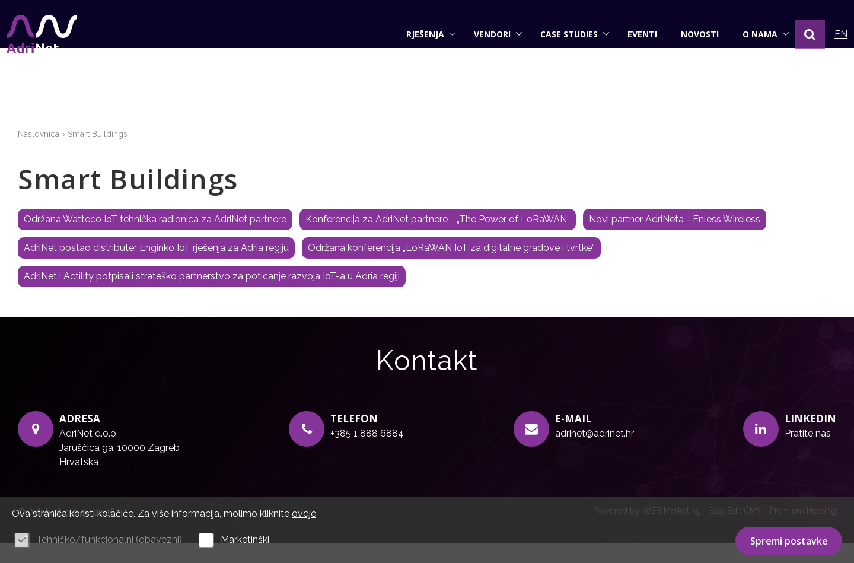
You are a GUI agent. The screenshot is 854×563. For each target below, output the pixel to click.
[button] (799, 34)
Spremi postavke (789, 541)
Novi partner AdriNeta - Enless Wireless (674, 239)
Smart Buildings (98, 154)
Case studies (563, 34)
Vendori (487, 34)
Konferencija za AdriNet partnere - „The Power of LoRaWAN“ (437, 239)
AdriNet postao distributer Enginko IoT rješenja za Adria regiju (156, 267)
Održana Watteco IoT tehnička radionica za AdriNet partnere (155, 239)
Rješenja (420, 34)
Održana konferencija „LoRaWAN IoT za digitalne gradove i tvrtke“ (451, 267)
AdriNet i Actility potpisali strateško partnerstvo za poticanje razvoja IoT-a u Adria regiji (212, 296)
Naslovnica (38, 154)
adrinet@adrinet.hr (594, 453)
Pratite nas (808, 453)
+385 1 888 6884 (367, 453)
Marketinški (245, 539)
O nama (754, 34)
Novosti (689, 34)
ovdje (304, 513)
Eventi (631, 34)
